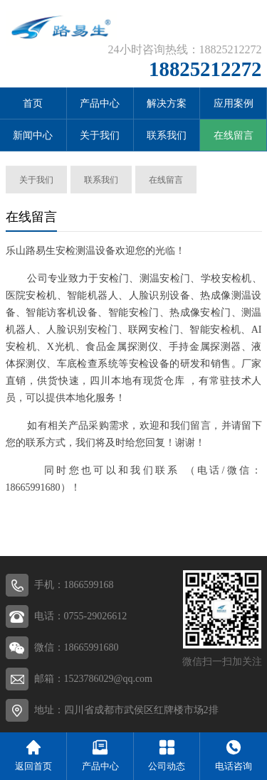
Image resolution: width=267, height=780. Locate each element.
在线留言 (233, 135)
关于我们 (100, 135)
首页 (33, 103)
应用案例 (233, 103)
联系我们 (167, 135)
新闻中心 (33, 135)
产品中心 (100, 103)
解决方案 (167, 103)
